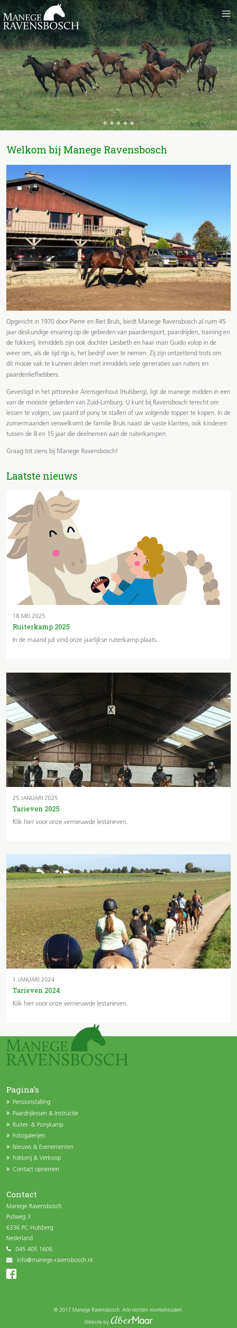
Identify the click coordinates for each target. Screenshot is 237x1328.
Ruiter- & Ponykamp (38, 1125)
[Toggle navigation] (226, 13)
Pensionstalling (31, 1102)
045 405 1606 (34, 1249)
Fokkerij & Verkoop (37, 1158)
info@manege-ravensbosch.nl (54, 1260)
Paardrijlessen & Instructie (45, 1114)
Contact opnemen (36, 1170)
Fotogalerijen (29, 1136)
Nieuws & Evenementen (43, 1147)
